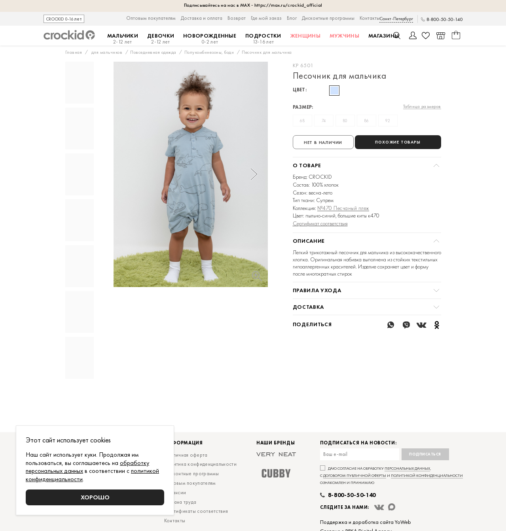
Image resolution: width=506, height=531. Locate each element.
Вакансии (175, 516)
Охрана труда (180, 525)
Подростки (263, 38)
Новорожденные (209, 38)
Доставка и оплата (201, 18)
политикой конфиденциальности (427, 499)
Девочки (160, 38)
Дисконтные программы (328, 18)
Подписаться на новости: (358, 467)
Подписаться (425, 477)
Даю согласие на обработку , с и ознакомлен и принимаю (391, 499)
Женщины (305, 35)
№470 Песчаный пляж (343, 208)
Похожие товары (397, 142)
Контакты (370, 18)
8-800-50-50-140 (444, 20)
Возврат (236, 18)
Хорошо (95, 497)
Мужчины (344, 35)
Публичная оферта (186, 478)
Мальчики (122, 38)
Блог (292, 18)
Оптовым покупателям (151, 18)
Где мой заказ (266, 18)
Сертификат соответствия (320, 223)
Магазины (383, 35)
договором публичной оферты (354, 499)
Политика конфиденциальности (200, 487)
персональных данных (407, 492)
